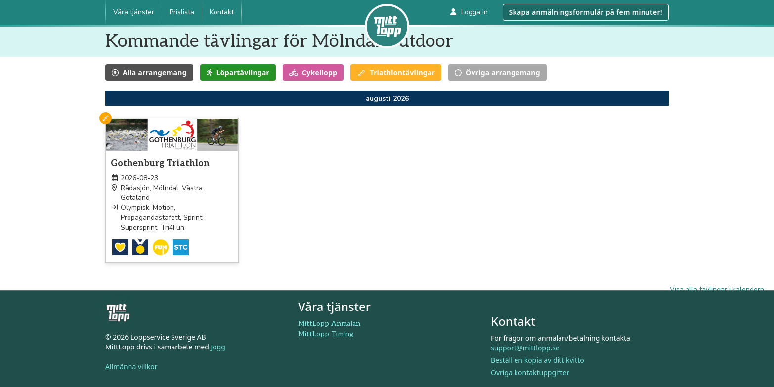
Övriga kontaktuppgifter (530, 372)
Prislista (182, 12)
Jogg (218, 347)
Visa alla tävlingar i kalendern (717, 289)
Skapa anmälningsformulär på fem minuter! (585, 12)
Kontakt (222, 12)
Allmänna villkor (131, 367)
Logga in (469, 12)
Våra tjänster (133, 12)
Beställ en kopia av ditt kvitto (537, 360)
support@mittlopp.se (525, 347)
